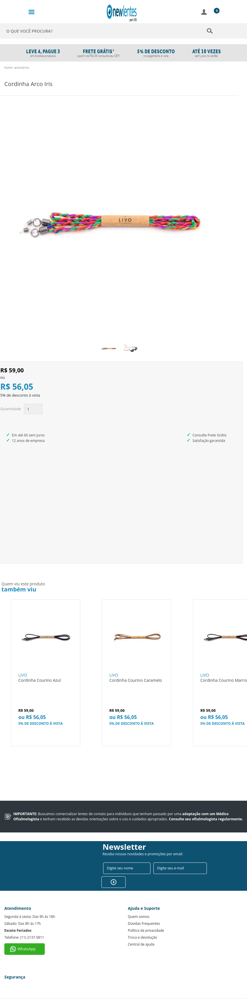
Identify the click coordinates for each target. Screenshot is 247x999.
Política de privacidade (146, 930)
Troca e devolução (142, 937)
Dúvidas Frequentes (144, 923)
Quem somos (139, 916)
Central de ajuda (141, 944)
